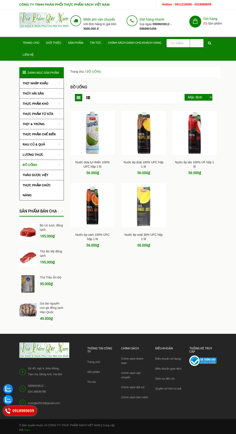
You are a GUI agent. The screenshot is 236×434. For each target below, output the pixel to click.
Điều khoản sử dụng (168, 358)
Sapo (27, 429)
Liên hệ (28, 54)
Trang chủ (93, 362)
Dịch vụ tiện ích (165, 378)
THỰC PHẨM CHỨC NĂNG (37, 190)
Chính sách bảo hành (134, 397)
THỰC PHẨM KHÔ (36, 103)
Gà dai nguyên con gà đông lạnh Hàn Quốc (51, 308)
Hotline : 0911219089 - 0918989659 (186, 4)
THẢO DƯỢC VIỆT (35, 175)
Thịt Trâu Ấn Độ (50, 277)
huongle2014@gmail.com (44, 403)
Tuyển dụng (177, 42)
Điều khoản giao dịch (168, 368)
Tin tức (91, 381)
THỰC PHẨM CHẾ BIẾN (39, 134)
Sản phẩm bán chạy (39, 211)
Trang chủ (31, 42)
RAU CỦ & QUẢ (34, 144)
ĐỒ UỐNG (78, 87)
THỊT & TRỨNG (34, 124)
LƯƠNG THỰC (33, 154)
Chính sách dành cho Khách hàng (135, 42)
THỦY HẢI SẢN (33, 93)
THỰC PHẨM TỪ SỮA (38, 114)
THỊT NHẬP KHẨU (35, 83)
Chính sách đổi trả (132, 387)
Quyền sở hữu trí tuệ (168, 388)
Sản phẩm (93, 371)
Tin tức (95, 42)
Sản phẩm (75, 42)
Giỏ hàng (210, 19)
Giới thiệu (53, 42)
